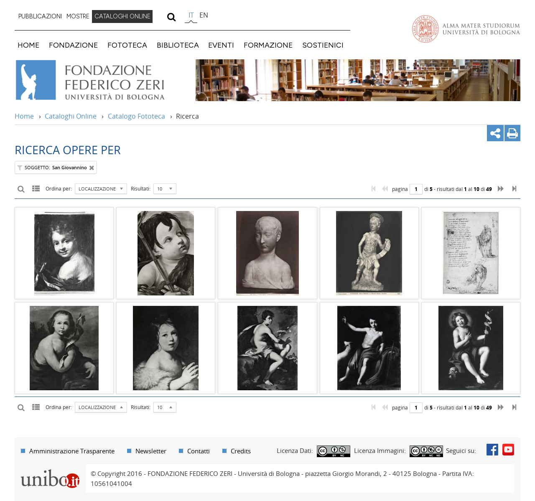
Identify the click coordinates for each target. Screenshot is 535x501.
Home (24, 116)
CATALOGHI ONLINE (122, 16)
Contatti (198, 451)
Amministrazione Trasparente (72, 451)
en (203, 15)
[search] (171, 17)
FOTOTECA (127, 45)
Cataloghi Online (71, 116)
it (191, 15)
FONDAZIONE (73, 45)
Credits (241, 451)
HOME (28, 45)
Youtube (508, 449)
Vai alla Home (101, 80)
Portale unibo (50, 469)
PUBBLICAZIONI (40, 16)
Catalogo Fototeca (136, 116)
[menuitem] (40, 16)
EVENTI (221, 45)
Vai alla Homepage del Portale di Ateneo (466, 29)
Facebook (492, 449)
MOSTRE (77, 16)
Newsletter (150, 451)
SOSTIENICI (323, 45)
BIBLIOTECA (178, 45)
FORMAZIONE (268, 45)
